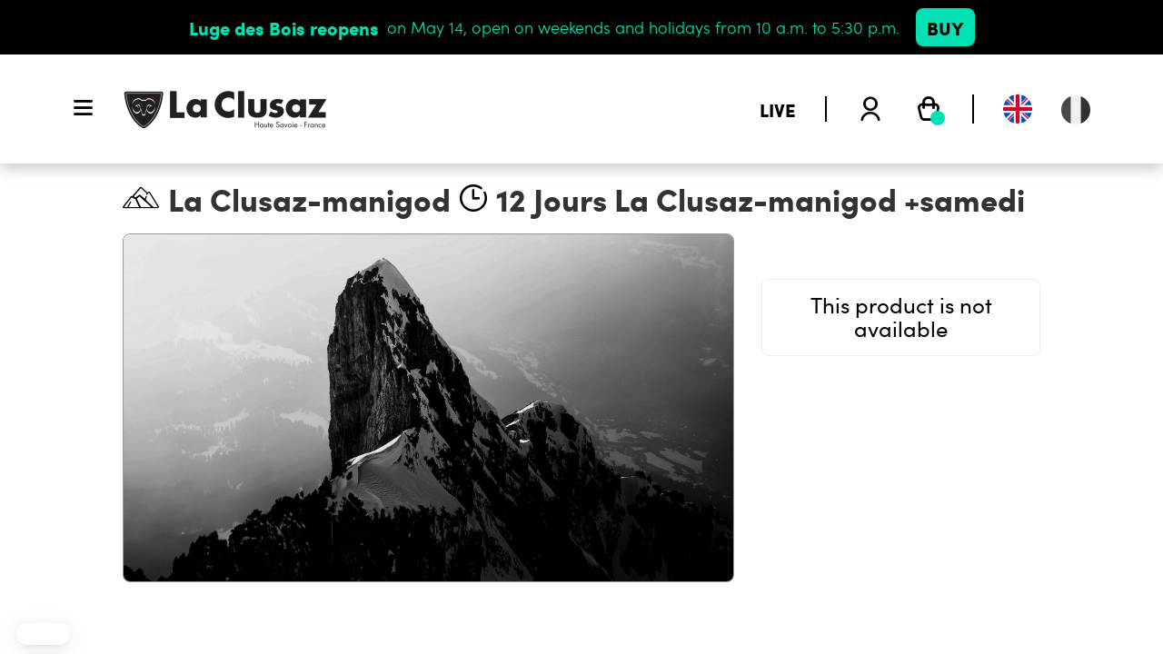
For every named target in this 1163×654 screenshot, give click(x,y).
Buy (945, 27)
